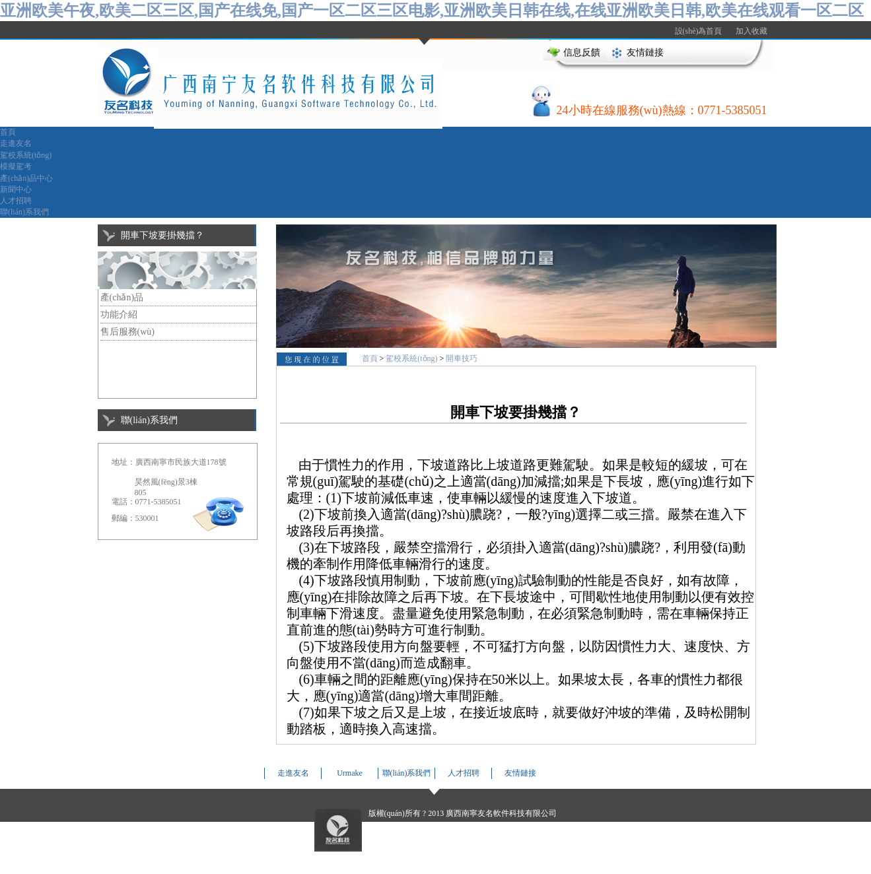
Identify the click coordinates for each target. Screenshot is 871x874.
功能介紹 (118, 314)
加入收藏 (751, 31)
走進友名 (16, 143)
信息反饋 (581, 52)
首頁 (8, 132)
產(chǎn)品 (122, 297)
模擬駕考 (16, 166)
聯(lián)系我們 (24, 212)
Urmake (350, 773)
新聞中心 (16, 189)
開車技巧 (461, 358)
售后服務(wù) (127, 332)
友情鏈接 (645, 52)
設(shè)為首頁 (698, 31)
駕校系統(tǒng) (26, 155)
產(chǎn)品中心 (26, 178)
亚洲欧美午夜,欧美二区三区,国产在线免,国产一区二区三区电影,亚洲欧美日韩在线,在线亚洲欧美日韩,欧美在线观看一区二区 (432, 10)
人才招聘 (16, 200)
